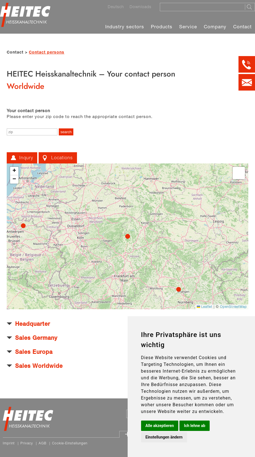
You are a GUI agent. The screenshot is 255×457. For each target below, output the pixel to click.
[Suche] (200, 6)
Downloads (140, 6)
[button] (14, 171)
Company (215, 26)
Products (161, 26)
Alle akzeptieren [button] (160, 425)
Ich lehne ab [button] (194, 425)
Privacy (26, 443)
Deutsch (116, 6)
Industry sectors (124, 26)
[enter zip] (32, 131)
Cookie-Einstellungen (69, 443)
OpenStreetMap (233, 306)
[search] (66, 131)
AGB (42, 443)
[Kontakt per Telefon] (246, 64)
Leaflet (204, 306)
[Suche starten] (250, 7)
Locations (62, 157)
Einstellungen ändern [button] (164, 437)
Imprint (9, 443)
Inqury (26, 157)
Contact (242, 26)
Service (188, 26)
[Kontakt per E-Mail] (246, 82)
